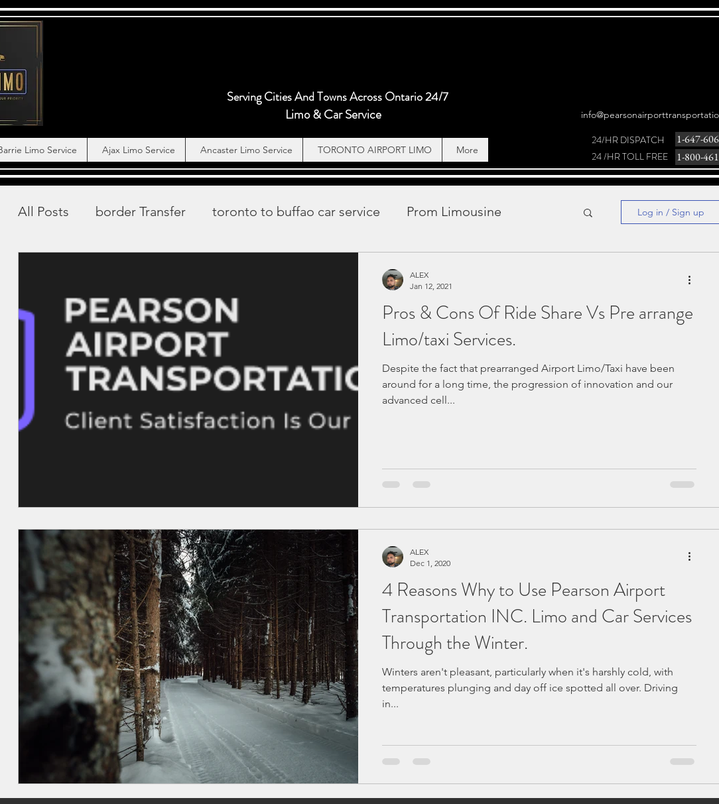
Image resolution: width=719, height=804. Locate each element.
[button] (588, 214)
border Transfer (141, 211)
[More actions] (694, 280)
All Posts (43, 211)
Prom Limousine (454, 211)
